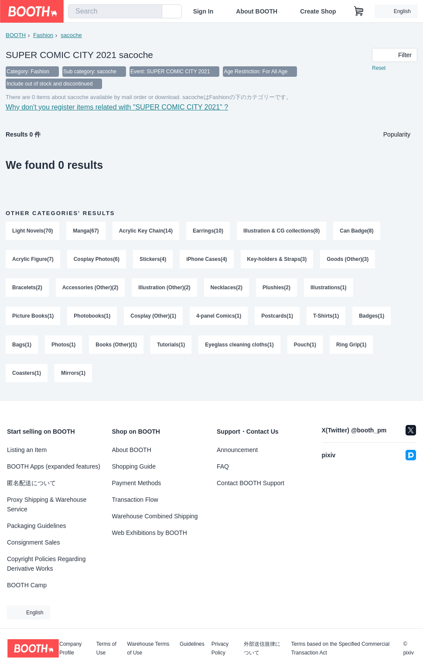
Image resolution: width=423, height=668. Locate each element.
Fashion (43, 35)
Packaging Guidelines (36, 525)
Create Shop (318, 11)
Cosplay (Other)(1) (153, 317)
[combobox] (115, 11)
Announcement (237, 449)
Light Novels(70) (32, 231)
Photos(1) (63, 346)
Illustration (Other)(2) (164, 288)
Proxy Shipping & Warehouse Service (46, 504)
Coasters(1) (26, 375)
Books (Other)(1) (116, 346)
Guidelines (192, 644)
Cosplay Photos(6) (96, 260)
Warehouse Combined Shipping (155, 516)
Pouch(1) (305, 346)
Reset (378, 68)
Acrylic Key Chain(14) (146, 231)
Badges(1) (371, 317)
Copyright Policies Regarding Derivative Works (46, 563)
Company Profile (70, 648)
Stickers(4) (153, 260)
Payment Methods (136, 483)
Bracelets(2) (27, 288)
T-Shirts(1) (326, 317)
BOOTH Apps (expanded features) (53, 466)
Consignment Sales (33, 542)
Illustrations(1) (328, 288)
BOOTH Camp (27, 585)
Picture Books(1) (33, 317)
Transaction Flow (135, 499)
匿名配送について (31, 483)
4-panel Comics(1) (218, 317)
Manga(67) (86, 231)
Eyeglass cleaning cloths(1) (239, 346)
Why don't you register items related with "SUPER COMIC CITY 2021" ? (117, 107)
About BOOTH (256, 11)
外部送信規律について (262, 648)
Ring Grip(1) (351, 346)
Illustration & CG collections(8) (281, 231)
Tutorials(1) (171, 346)
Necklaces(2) (226, 288)
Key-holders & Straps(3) (277, 260)
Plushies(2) (276, 288)
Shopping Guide (134, 466)
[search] (153, 12)
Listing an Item (27, 449)
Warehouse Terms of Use (148, 648)
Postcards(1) (277, 317)
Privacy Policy (220, 648)
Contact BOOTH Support (250, 483)
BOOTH (16, 35)
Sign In (203, 11)
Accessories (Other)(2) (90, 288)
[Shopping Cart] (359, 11)
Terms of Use (106, 648)
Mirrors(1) (73, 375)
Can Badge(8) (356, 231)
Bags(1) (21, 346)
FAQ (223, 466)
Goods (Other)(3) (348, 260)
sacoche (71, 35)
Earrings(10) (208, 231)
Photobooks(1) (92, 317)
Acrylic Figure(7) (33, 260)
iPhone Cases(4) (206, 260)
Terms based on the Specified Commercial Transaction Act (340, 648)
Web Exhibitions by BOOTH (149, 532)
